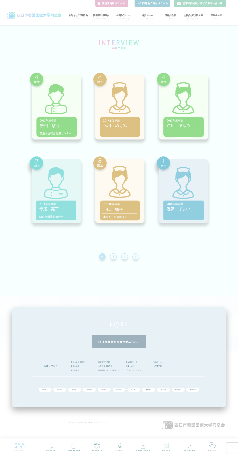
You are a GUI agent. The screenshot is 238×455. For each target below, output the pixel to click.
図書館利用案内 (104, 362)
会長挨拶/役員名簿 (105, 366)
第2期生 (60, 390)
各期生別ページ (132, 362)
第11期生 (193, 390)
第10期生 (178, 390)
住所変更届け (158, 366)
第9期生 (163, 390)
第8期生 (148, 390)
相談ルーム (157, 362)
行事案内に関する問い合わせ (109, 370)
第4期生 (89, 390)
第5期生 (104, 390)
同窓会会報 (75, 366)
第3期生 (75, 390)
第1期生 (45, 390)
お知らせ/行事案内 (78, 362)
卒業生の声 (130, 366)
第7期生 (134, 390)
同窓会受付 (75, 370)
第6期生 (119, 390)
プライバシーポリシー (134, 370)
